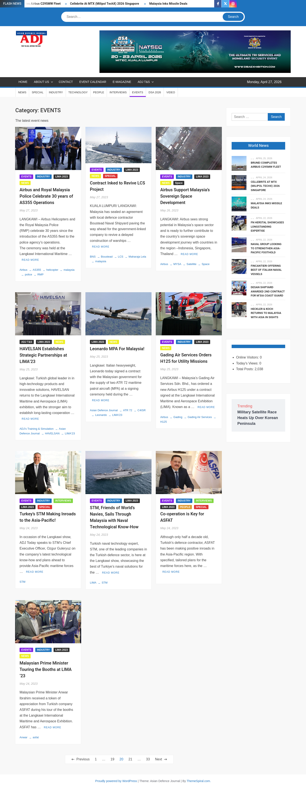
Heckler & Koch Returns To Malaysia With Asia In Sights (266, 313)
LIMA (93, 582)
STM (22, 581)
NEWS (22, 92)
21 (130, 759)
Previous (83, 759)
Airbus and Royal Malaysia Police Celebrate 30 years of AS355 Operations (46, 196)
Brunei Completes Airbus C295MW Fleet (266, 165)
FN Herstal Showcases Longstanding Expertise (267, 226)
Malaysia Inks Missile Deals (168, 3)
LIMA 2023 (61, 176)
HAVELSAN (52, 433)
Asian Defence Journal (104, 410)
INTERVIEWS (118, 92)
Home (22, 82)
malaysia (69, 269)
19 (112, 759)
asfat (36, 737)
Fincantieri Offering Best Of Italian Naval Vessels (266, 270)
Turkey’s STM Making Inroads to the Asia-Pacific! (48, 517)
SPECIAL (37, 92)
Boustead (107, 256)
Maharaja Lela (137, 256)
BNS (93, 256)
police (28, 274)
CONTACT (66, 82)
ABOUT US (41, 82)
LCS (120, 256)
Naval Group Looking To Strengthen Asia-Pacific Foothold (266, 248)
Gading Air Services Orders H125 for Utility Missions (185, 358)
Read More (30, 259)
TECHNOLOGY (78, 92)
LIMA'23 (70, 433)
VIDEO (170, 92)
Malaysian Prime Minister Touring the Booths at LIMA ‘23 (46, 669)
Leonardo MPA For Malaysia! (117, 349)
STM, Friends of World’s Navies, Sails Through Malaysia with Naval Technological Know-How (114, 517)
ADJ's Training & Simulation (37, 428)
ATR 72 (127, 410)
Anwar (23, 737)
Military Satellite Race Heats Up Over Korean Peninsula (257, 418)
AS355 (37, 269)
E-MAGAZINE (122, 82)
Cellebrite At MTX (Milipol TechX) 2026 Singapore (105, 3)
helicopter (52, 269)
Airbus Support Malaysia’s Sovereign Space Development (185, 196)
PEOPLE (98, 92)
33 (148, 759)
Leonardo (101, 415)
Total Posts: (245, 369)
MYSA (177, 264)
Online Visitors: (248, 357)
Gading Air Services (200, 417)
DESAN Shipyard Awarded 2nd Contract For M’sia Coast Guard (268, 291)
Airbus (23, 269)
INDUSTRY (56, 92)
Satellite (191, 264)
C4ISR (141, 410)
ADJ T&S (144, 82)
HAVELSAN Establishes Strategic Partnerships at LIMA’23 (43, 355)
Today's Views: (247, 363)
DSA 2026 (155, 92)
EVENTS (137, 92)
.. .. (252, 158)
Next (158, 759)
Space (179, 182)
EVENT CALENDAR (92, 82)
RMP (40, 274)
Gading (177, 417)
